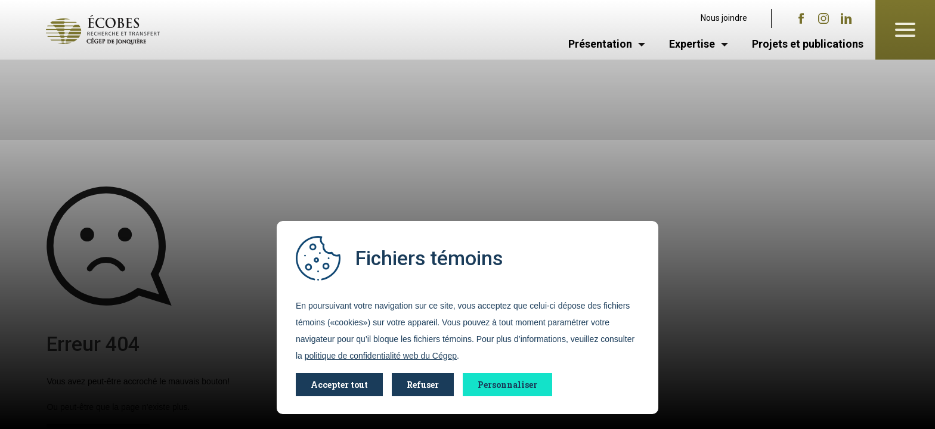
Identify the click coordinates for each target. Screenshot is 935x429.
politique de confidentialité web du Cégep (381, 355)
